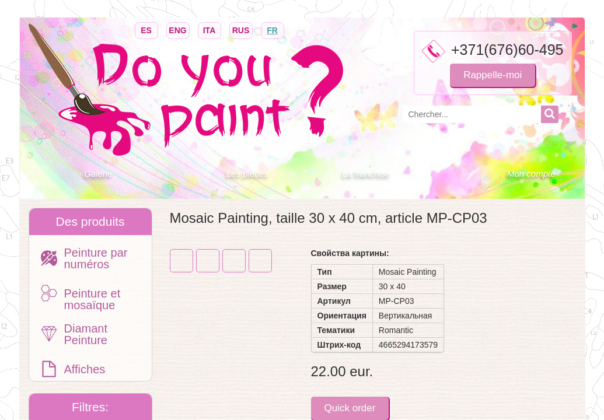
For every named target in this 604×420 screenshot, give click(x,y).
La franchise (366, 173)
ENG (178, 29)
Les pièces (247, 173)
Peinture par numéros (96, 258)
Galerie (98, 173)
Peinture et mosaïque (92, 299)
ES (146, 29)
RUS (241, 29)
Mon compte (531, 173)
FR (272, 29)
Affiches (85, 369)
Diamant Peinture (86, 334)
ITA (209, 29)
